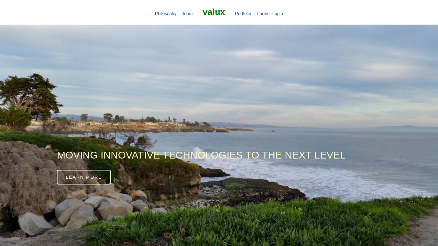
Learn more (84, 177)
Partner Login (270, 13)
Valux (214, 12)
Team (187, 13)
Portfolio (243, 13)
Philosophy (166, 13)
